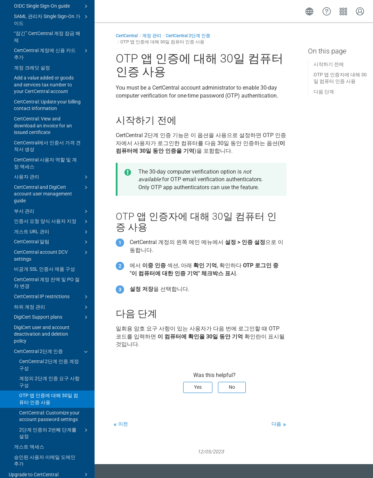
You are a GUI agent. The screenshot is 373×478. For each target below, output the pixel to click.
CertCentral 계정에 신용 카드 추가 (52, 33)
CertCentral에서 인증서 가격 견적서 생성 (47, 126)
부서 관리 (52, 191)
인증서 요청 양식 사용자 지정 (52, 201)
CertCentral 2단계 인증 (52, 331)
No (232, 387)
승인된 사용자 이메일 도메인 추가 (44, 440)
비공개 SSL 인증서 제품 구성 (44, 249)
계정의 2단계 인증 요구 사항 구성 (49, 361)
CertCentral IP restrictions (52, 276)
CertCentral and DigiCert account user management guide (52, 173)
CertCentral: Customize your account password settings (49, 396)
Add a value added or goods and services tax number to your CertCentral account (44, 64)
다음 (276, 424)
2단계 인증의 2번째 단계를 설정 (54, 412)
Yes (198, 387)
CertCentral (127, 35)
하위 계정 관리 (52, 287)
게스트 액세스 (29, 426)
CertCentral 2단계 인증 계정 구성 (49, 344)
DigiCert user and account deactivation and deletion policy (42, 314)
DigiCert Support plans (52, 297)
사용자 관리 (52, 157)
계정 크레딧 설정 (32, 47)
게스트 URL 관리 (52, 212)
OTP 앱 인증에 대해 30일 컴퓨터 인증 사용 (48, 378)
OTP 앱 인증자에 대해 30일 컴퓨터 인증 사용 (340, 78)
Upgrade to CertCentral (49, 454)
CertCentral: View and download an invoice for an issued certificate (43, 105)
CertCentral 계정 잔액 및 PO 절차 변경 (47, 263)
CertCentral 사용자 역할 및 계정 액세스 (45, 143)
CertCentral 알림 (52, 222)
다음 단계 (324, 91)
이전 (123, 424)
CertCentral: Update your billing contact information (47, 85)
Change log (21, 465)
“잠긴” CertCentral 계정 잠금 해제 (47, 16)
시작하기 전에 (329, 64)
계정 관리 (151, 35)
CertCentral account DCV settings (52, 235)
